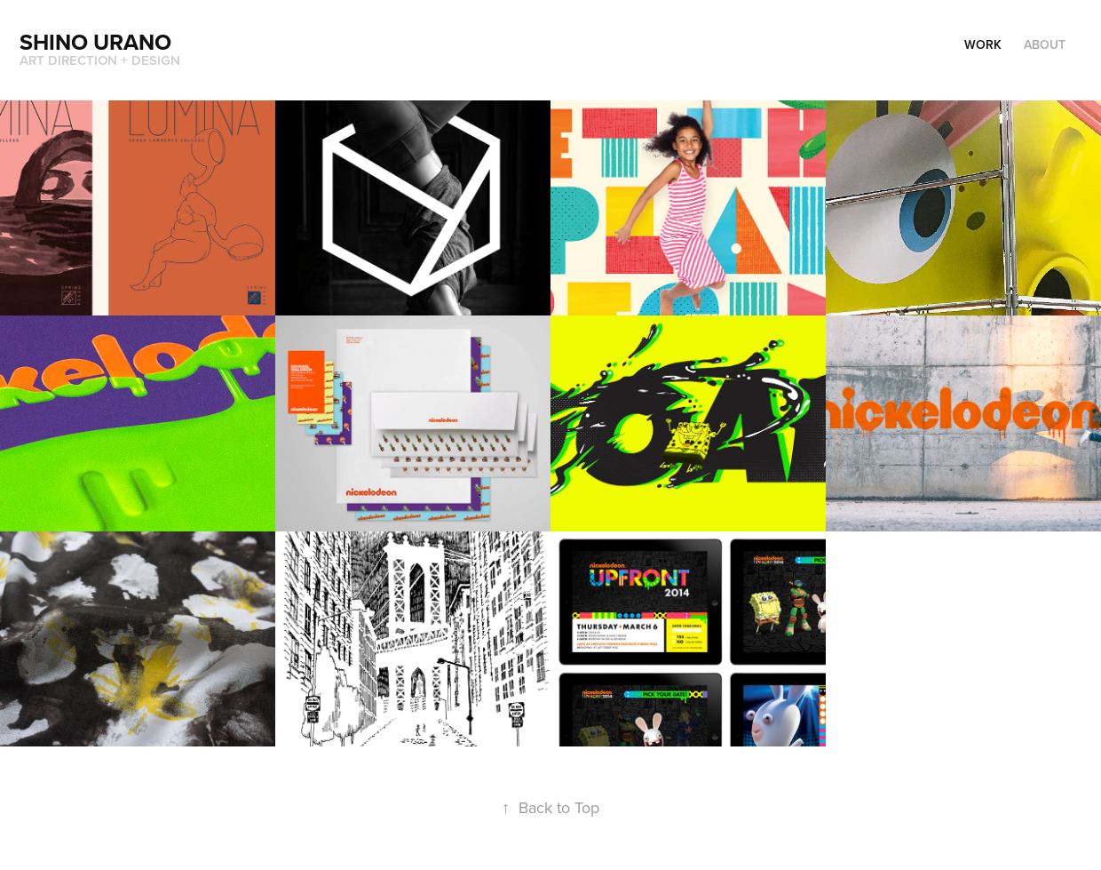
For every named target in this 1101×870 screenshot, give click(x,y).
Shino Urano (95, 42)
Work (983, 44)
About (1044, 44)
